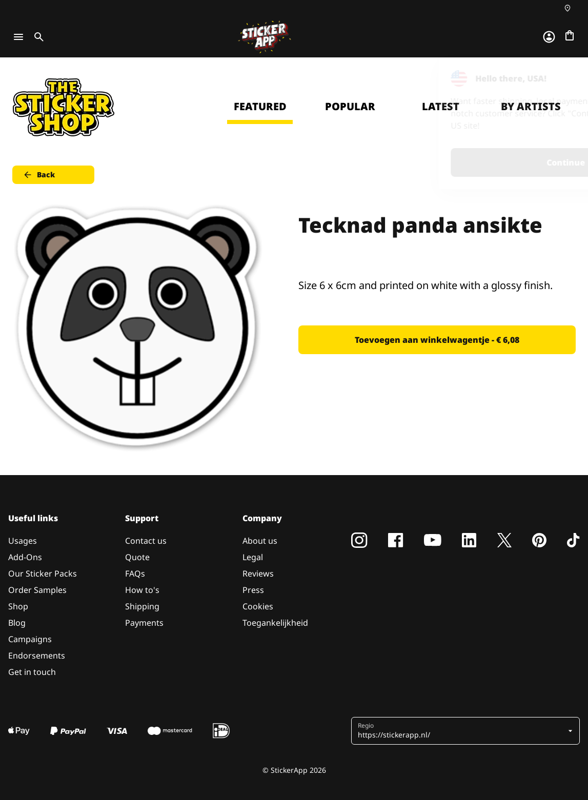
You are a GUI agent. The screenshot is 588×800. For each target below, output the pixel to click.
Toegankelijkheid (275, 622)
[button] (461, 731)
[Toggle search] (37, 37)
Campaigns (30, 639)
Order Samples (37, 590)
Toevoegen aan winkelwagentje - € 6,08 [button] (437, 339)
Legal (252, 557)
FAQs (135, 573)
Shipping (142, 606)
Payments (144, 622)
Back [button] (39, 175)
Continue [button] (450, 162)
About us (259, 540)
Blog (17, 622)
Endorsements (36, 655)
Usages (22, 540)
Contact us (146, 540)
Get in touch (32, 672)
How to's (142, 590)
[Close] (557, 78)
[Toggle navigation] (18, 37)
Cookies (257, 606)
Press (253, 590)
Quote (137, 557)
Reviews (258, 573)
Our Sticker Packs (42, 573)
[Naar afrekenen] (569, 35)
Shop (18, 606)
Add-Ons (25, 557)
